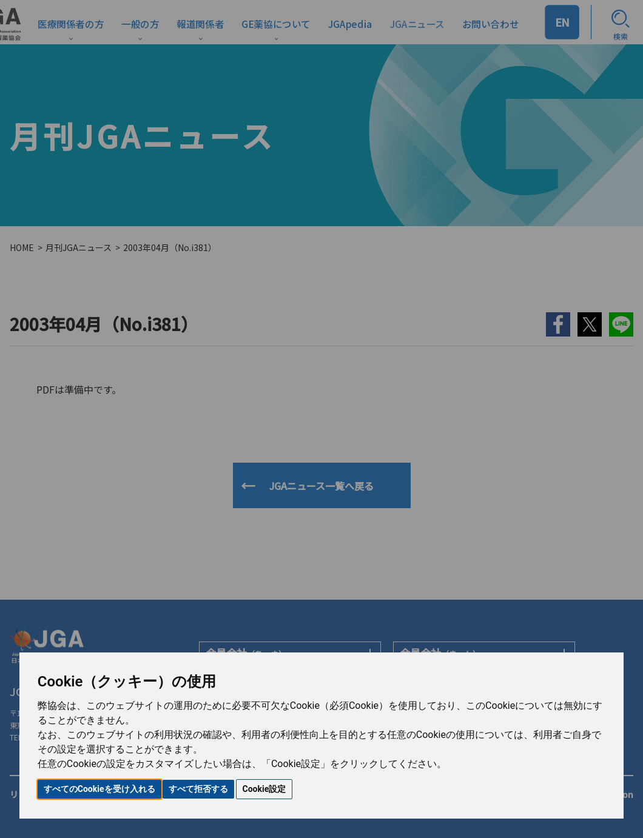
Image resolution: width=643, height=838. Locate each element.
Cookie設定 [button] (264, 789)
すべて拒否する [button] (198, 789)
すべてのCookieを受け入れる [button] (99, 789)
